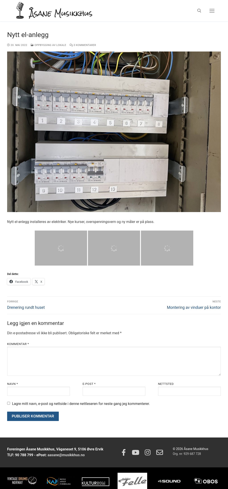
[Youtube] (136, 452)
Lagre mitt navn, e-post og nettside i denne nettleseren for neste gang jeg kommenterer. (81, 404)
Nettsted (166, 384)
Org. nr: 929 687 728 (187, 454)
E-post (89, 384)
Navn (12, 384)
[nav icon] (212, 10)
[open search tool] (199, 11)
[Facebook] (124, 452)
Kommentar (18, 344)
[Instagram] (148, 452)
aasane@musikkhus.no (66, 455)
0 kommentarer (83, 45)
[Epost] (160, 452)
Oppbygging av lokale (48, 45)
